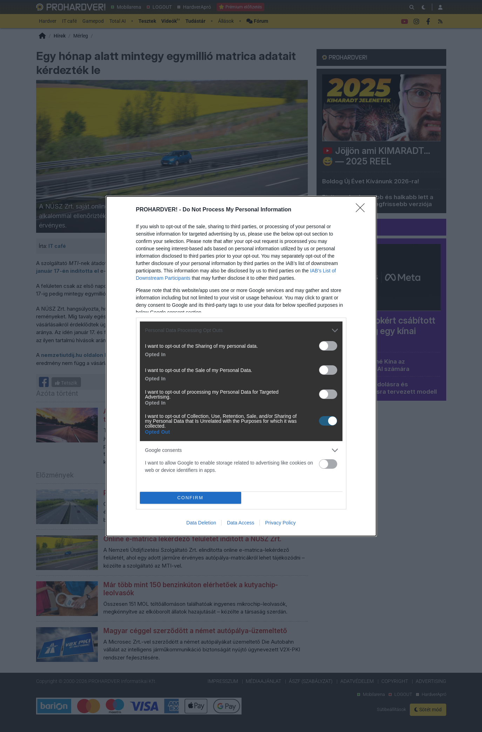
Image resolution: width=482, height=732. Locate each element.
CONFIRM (190, 497)
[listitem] (241, 330)
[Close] (362, 210)
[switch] (328, 346)
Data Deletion (201, 523)
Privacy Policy (280, 523)
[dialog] (241, 366)
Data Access (240, 523)
